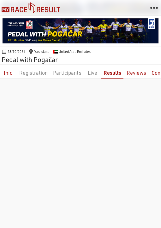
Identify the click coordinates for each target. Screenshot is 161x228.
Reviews (136, 72)
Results (112, 72)
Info (8, 72)
